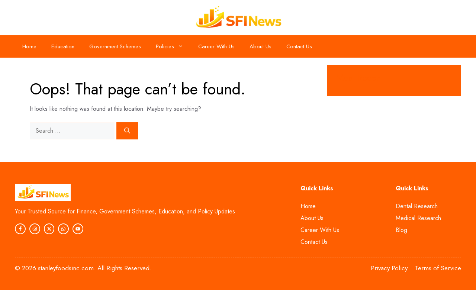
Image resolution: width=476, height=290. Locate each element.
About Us (260, 46)
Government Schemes (115, 46)
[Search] (127, 130)
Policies (173, 46)
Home (29, 46)
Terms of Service (438, 268)
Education (62, 46)
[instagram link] (20, 228)
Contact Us (299, 46)
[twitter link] (78, 228)
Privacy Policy (389, 268)
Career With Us (216, 46)
